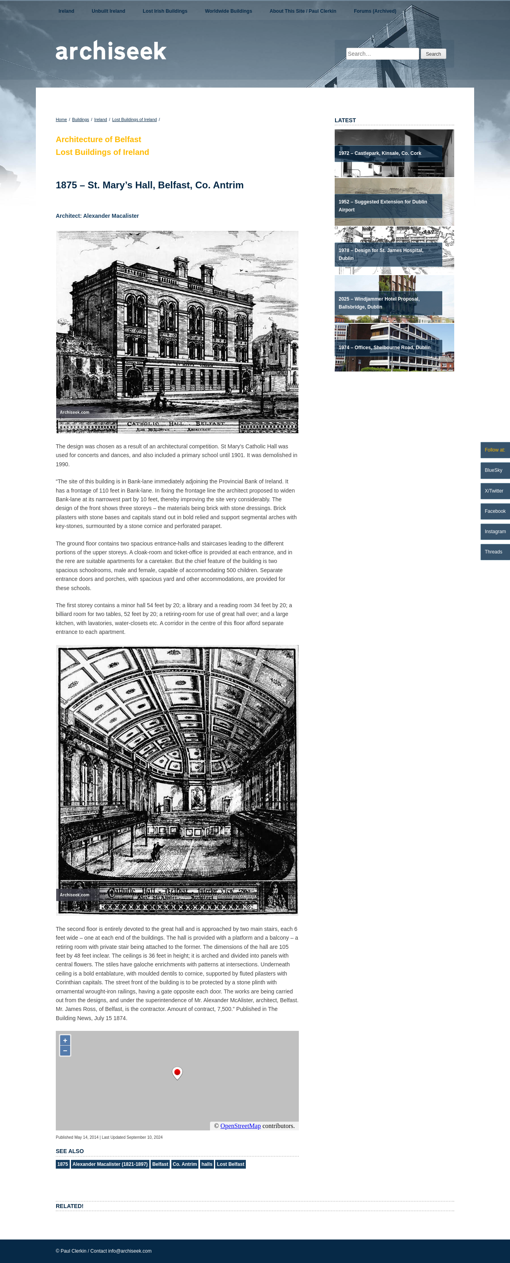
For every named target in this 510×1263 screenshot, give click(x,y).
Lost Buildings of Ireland (134, 119)
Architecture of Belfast (98, 139)
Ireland (66, 11)
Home (61, 119)
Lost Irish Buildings (165, 11)
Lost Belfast (230, 1164)
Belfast (160, 1164)
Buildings (80, 119)
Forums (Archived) (375, 11)
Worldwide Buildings (228, 11)
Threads (493, 552)
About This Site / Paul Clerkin (303, 11)
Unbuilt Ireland (108, 11)
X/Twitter (494, 491)
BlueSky (493, 470)
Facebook (495, 511)
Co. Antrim (185, 1164)
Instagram (495, 531)
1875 (62, 1164)
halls (207, 1164)
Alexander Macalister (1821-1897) (110, 1164)
